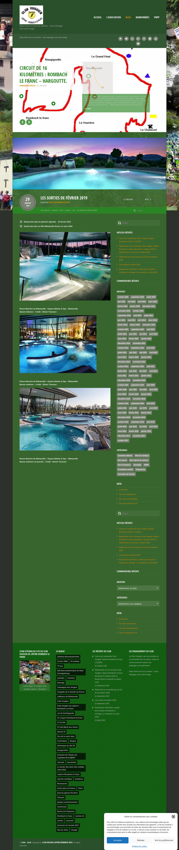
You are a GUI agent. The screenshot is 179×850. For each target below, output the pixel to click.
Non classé (122, 460)
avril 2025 (142, 302)
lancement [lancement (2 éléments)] (71, 762)
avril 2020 (153, 390)
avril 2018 (153, 427)
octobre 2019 (123, 403)
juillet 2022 (122, 353)
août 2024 (137, 316)
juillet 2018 (122, 427)
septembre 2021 (137, 366)
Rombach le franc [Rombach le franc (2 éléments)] (64, 816)
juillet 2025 (151, 297)
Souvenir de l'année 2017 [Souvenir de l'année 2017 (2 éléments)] (68, 825)
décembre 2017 (124, 436)
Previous (125, 199)
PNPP (156, 17)
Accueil (98, 17)
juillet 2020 (122, 390)
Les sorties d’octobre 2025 (129, 265)
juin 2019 (132, 408)
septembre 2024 (124, 316)
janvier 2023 (146, 339)
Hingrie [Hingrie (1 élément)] (73, 741)
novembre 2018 (139, 417)
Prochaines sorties (62, 202)
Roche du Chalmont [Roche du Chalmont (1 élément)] (65, 811)
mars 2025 (153, 302)
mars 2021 (122, 376)
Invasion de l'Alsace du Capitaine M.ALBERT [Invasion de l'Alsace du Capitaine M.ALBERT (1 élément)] (67, 756)
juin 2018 (132, 427)
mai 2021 (143, 371)
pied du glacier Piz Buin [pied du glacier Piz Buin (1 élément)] (67, 793)
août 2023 (151, 329)
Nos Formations (124, 465)
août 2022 (151, 348)
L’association (113, 17)
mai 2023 (143, 334)
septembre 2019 (137, 403)
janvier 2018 (146, 431)
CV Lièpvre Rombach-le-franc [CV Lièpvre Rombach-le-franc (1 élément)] (70, 718)
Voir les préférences (164, 840)
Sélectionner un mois (127, 588)
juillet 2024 (148, 316)
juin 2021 (132, 371)
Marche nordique (142, 456)
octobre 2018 (123, 422)
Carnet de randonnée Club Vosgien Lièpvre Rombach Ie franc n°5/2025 (109, 659)
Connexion (123, 490)
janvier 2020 (146, 394)
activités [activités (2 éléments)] (60, 678)
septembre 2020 (137, 385)
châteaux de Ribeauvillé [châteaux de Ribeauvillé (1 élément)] (67, 696)
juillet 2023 (122, 334)
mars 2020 (122, 394)
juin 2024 (121, 320)
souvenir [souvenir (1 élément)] (70, 821)
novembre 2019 (139, 399)
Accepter (118, 840)
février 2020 (133, 394)
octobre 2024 (138, 311)
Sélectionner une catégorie (130, 604)
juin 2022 (132, 353)
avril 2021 (153, 371)
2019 (28, 205)
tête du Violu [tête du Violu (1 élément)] (62, 830)
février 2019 (133, 413)
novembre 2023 (149, 325)
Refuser (141, 840)
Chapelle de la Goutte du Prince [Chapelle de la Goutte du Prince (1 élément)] (71, 692)
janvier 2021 (146, 376)
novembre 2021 (139, 362)
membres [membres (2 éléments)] (79, 779)
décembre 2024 (149, 306)
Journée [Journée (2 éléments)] (60, 762)
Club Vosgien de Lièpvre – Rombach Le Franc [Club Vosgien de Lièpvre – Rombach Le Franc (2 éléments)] (68, 707)
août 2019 (151, 403)
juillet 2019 (122, 408)
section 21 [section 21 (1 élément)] (79, 816)
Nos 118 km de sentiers (139, 460)
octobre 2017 (123, 440)
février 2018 (133, 431)
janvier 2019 (146, 413)
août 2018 (151, 422)
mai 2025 (131, 302)
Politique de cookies (139, 846)
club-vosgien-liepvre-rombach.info (57, 842)
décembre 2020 (124, 380)
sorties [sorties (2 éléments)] (60, 821)
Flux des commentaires (128, 499)
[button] (173, 816)
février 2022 (133, 357)
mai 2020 (143, 390)
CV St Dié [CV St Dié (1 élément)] (61, 722)
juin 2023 (132, 334)
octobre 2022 (123, 348)
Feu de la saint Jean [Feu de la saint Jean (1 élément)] (66, 736)
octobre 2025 (123, 297)
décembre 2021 (124, 362)
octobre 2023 (123, 329)
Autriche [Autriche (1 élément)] (71, 678)
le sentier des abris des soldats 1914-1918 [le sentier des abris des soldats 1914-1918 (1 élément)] (70, 768)
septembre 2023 (137, 329)
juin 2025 (121, 302)
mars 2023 (122, 339)
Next (145, 199)
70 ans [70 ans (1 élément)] (60, 666)
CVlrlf (50, 202)
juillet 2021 (122, 371)
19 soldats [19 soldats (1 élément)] (74, 661)
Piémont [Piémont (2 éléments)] (60, 797)
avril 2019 (153, 408)
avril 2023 (153, 334)
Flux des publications (127, 494)
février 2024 (122, 325)
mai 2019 (143, 408)
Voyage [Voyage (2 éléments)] (74, 830)
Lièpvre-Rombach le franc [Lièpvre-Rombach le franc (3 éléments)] (68, 774)
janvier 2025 (135, 306)
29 (27, 199)
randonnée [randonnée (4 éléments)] (61, 807)
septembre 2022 (137, 348)
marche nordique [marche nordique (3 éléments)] (64, 779)
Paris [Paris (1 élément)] (80, 788)
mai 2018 (143, 427)
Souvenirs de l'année (126, 474)
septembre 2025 (137, 297)
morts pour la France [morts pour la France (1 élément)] (66, 788)
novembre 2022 (139, 343)
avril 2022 (153, 353)
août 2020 (151, 385)
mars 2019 (122, 413)
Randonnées (142, 17)
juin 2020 (132, 390)
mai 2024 (131, 320)
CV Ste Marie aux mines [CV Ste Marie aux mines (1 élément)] (67, 727)
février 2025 (122, 306)
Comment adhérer (125, 456)
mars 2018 (122, 431)
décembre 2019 (124, 399)
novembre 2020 (139, 380)
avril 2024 (142, 320)
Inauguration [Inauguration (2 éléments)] (62, 750)
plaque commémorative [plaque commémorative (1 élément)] (67, 802)
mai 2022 (143, 353)
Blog (128, 17)
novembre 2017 (139, 436)
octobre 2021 (123, 366)
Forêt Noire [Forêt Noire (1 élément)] (62, 741)
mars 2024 (153, 320)
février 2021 (133, 376)
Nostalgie (137, 465)
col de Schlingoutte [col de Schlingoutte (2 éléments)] (65, 713)
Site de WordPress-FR (128, 503)
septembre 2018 (137, 422)
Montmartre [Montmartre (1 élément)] (62, 784)
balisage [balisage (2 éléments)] (60, 683)
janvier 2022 (146, 357)
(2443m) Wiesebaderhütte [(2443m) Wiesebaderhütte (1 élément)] (68, 657)
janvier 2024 (135, 325)
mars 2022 (122, 357)
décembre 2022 (124, 343)
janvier (28, 203)
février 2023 (133, 339)
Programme (140, 470)
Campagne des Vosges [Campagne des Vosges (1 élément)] (67, 687)
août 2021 (151, 366)
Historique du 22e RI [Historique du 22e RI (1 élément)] (66, 746)
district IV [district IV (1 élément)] (61, 732)
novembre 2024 (124, 311)
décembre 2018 (124, 417)
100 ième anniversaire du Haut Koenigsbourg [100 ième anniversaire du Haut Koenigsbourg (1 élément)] (70, 672)
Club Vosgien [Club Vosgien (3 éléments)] (63, 701)
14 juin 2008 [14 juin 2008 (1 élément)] (62, 661)
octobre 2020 (123, 385)
